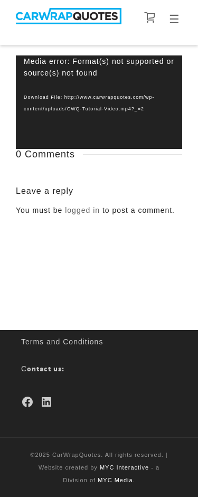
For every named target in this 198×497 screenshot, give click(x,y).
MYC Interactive (124, 467)
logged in (82, 210)
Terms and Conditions (62, 341)
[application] (99, 102)
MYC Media (115, 480)
